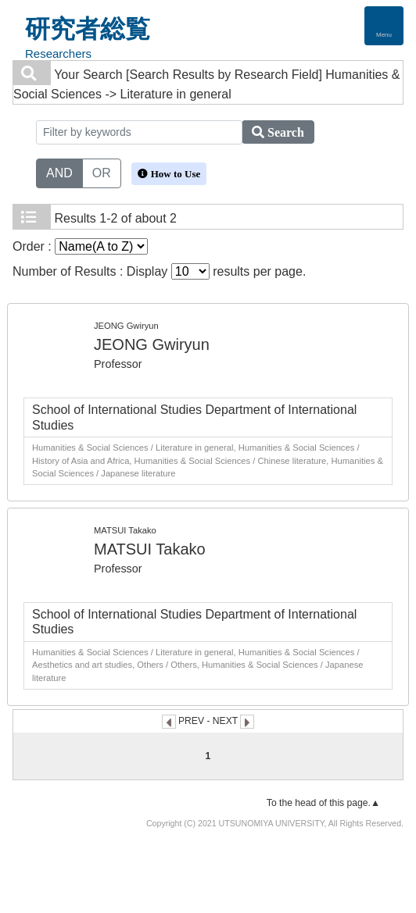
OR (101, 172)
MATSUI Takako (150, 549)
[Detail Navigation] (383, 25)
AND (59, 172)
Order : (80, 246)
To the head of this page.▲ (323, 802)
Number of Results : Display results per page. (159, 271)
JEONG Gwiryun (152, 344)
